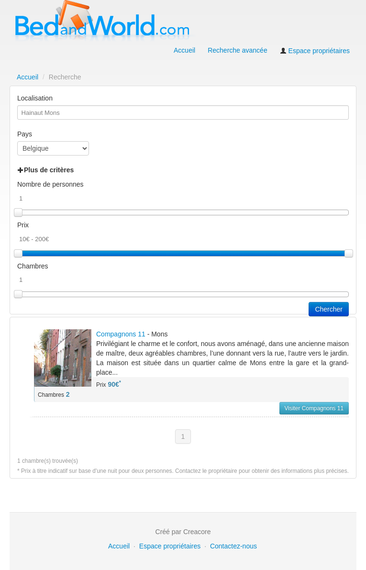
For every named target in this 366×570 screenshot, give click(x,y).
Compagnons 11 (120, 334)
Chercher (329, 309)
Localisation (35, 98)
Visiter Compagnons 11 (314, 408)
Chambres (32, 266)
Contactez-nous (233, 546)
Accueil (184, 50)
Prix (23, 225)
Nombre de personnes (50, 184)
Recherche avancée (237, 50)
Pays (24, 134)
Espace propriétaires (315, 51)
